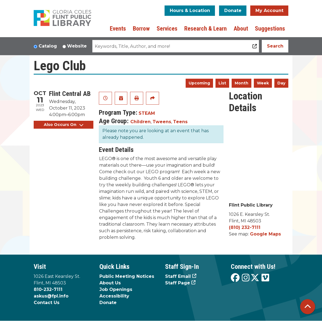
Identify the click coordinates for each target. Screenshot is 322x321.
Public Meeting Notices (126, 276)
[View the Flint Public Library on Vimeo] (265, 278)
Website (77, 46)
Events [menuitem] (118, 28)
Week (263, 83)
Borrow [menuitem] (141, 28)
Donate (233, 10)
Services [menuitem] (167, 28)
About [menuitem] (241, 28)
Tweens (162, 121)
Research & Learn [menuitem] (205, 28)
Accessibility (114, 296)
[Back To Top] (307, 306)
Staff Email (178, 276)
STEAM (147, 113)
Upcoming (199, 83)
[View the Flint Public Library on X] (255, 278)
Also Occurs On (63, 124)
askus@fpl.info (51, 296)
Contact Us (46, 302)
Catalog (48, 46)
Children (140, 121)
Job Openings (115, 289)
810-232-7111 (48, 289)
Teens (180, 121)
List (222, 83)
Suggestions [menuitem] (270, 28)
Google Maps (265, 234)
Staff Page (177, 282)
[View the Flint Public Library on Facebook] (235, 278)
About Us (110, 282)
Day (281, 83)
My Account (269, 10)
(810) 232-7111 (244, 227)
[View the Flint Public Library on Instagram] (245, 278)
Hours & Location (190, 10)
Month (241, 83)
